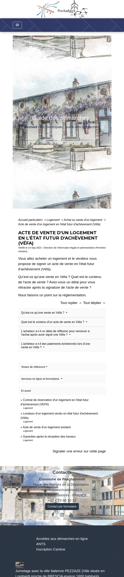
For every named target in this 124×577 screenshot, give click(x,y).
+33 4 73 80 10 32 (62, 500)
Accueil (31, 127)
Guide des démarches (82, 127)
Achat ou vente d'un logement (83, 219)
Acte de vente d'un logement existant (47, 427)
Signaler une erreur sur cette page (79, 451)
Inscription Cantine (50, 549)
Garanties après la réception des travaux (49, 436)
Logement (54, 219)
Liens (62, 529)
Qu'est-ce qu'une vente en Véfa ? (43, 312)
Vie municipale (51, 127)
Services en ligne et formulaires (40, 378)
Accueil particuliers (30, 219)
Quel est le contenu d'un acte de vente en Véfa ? (53, 322)
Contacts (62, 472)
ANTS (40, 544)
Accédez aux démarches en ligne (62, 539)
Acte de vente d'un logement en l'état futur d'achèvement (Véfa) (59, 224)
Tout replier (71, 303)
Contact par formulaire (61, 506)
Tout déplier (94, 303)
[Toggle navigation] (17, 25)
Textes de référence (33, 366)
